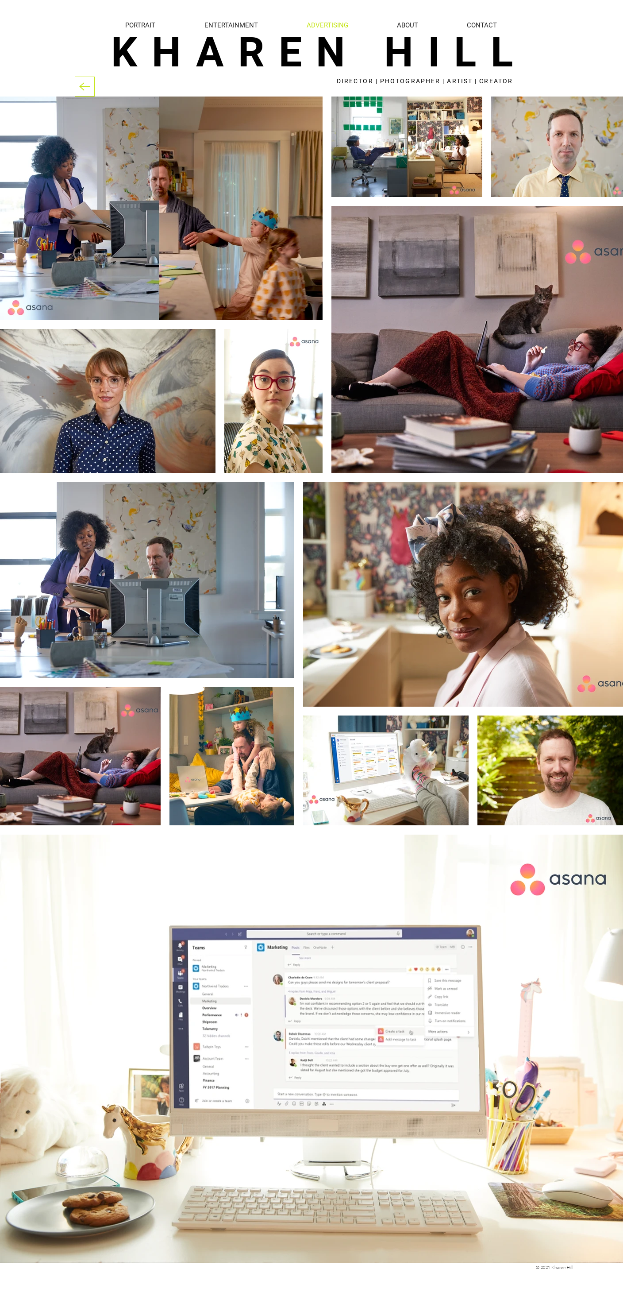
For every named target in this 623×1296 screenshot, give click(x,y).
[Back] (85, 87)
